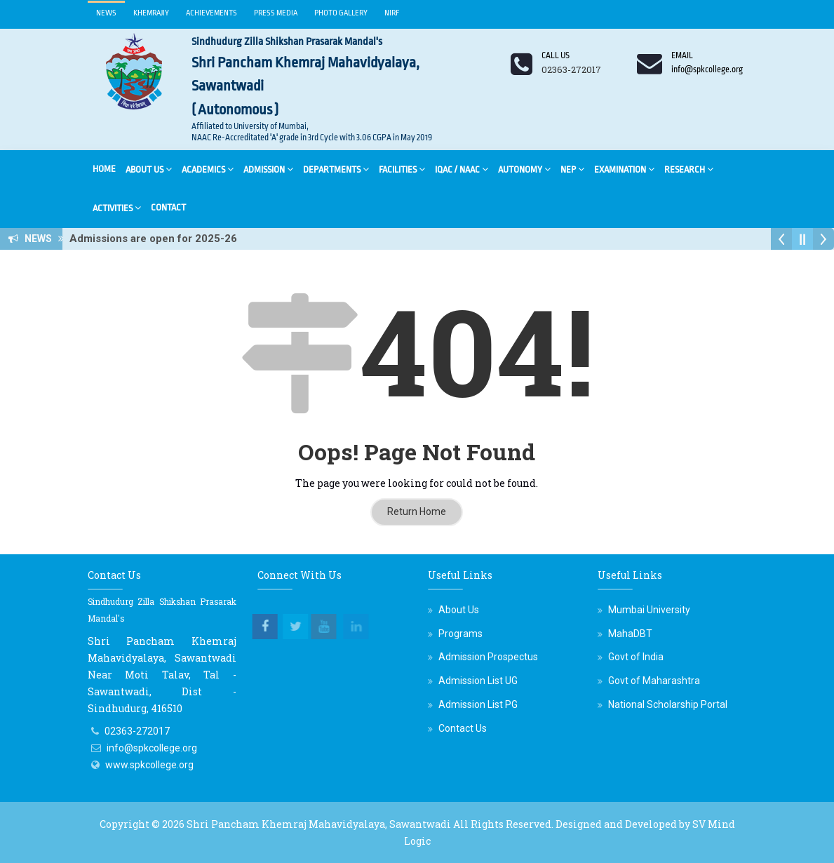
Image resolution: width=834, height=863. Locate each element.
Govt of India (636, 656)
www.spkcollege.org (149, 764)
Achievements (211, 13)
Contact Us (462, 728)
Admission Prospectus (488, 656)
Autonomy (524, 168)
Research (688, 168)
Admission (268, 168)
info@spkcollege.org (152, 748)
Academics (208, 168)
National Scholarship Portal (667, 704)
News (106, 13)
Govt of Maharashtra (654, 680)
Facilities (402, 168)
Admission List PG (478, 704)
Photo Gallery (341, 13)
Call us (556, 55)
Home (104, 168)
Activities (117, 207)
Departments (336, 168)
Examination (624, 168)
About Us (149, 168)
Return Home (416, 511)
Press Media (275, 13)
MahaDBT (630, 633)
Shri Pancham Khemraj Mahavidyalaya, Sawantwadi (319, 824)
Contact (168, 207)
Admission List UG (478, 680)
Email (682, 55)
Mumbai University (649, 609)
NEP (572, 168)
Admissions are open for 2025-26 (157, 238)
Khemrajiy (151, 13)
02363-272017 (137, 731)
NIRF (392, 13)
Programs (460, 633)
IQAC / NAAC (461, 168)
